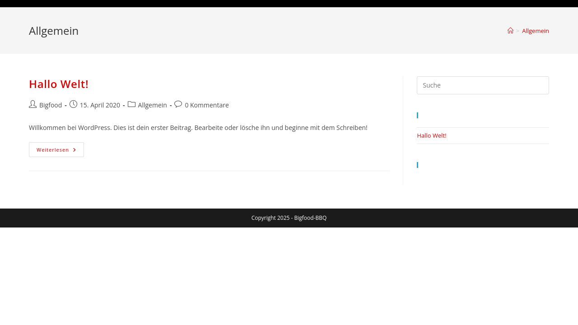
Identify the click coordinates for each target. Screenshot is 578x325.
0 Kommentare (206, 105)
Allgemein (535, 31)
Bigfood (50, 105)
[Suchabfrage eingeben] (483, 85)
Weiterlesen (60, 151)
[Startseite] (510, 31)
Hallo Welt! (59, 83)
